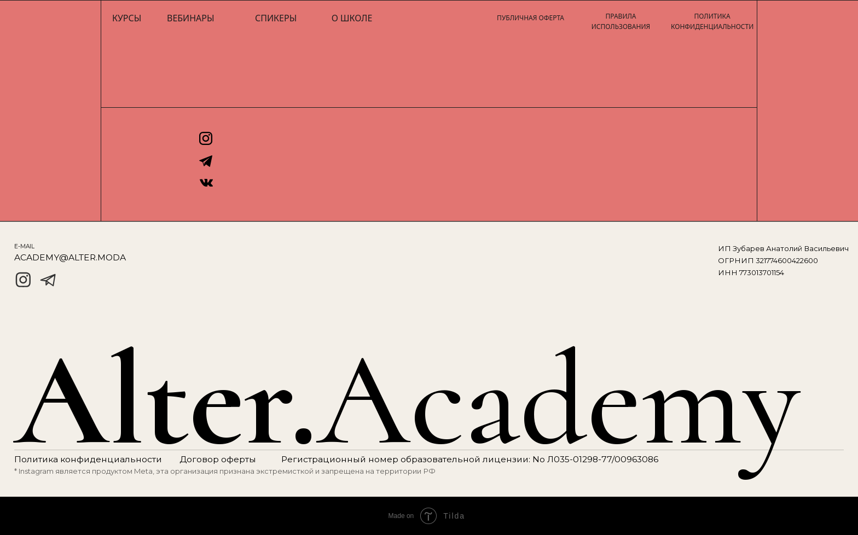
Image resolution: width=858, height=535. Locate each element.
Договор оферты (217, 459)
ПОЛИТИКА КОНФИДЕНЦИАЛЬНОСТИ (712, 21)
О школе (352, 18)
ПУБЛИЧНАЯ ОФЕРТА (530, 17)
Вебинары (191, 18)
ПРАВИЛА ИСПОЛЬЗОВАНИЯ (621, 21)
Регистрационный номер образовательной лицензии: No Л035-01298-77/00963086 (469, 459)
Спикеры (276, 18)
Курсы (126, 18)
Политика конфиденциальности (88, 459)
